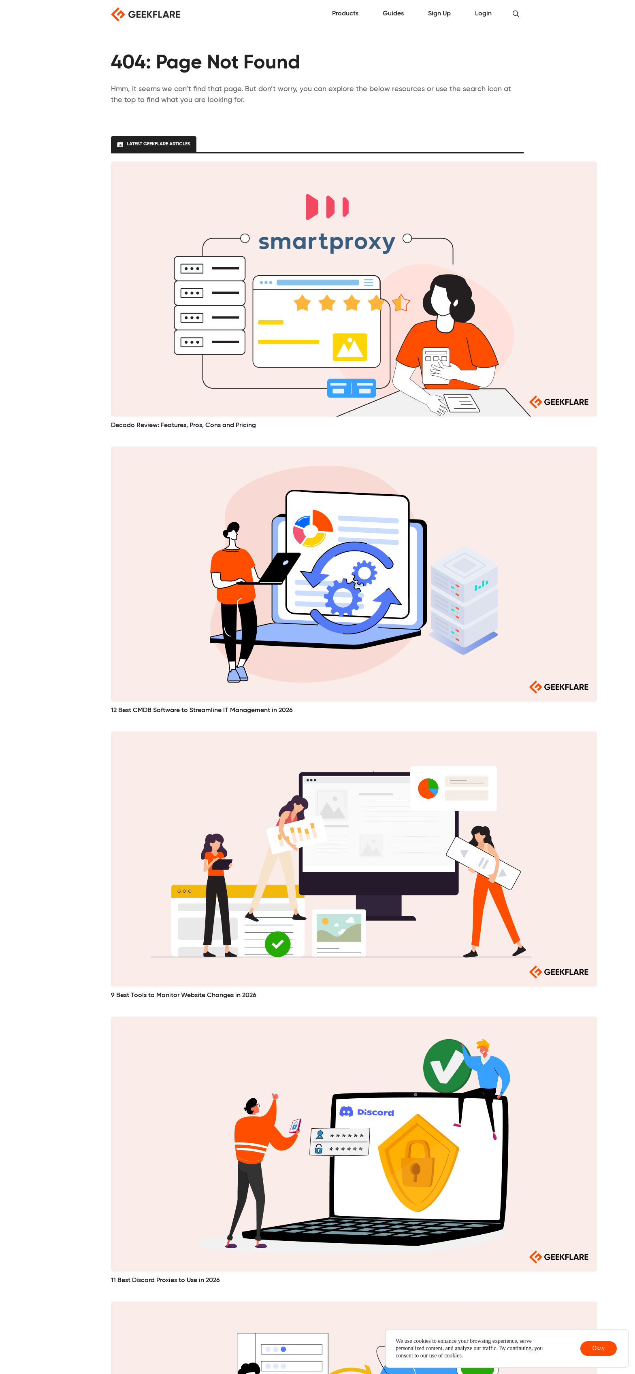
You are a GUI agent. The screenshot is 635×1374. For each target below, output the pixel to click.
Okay (598, 1348)
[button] (516, 14)
